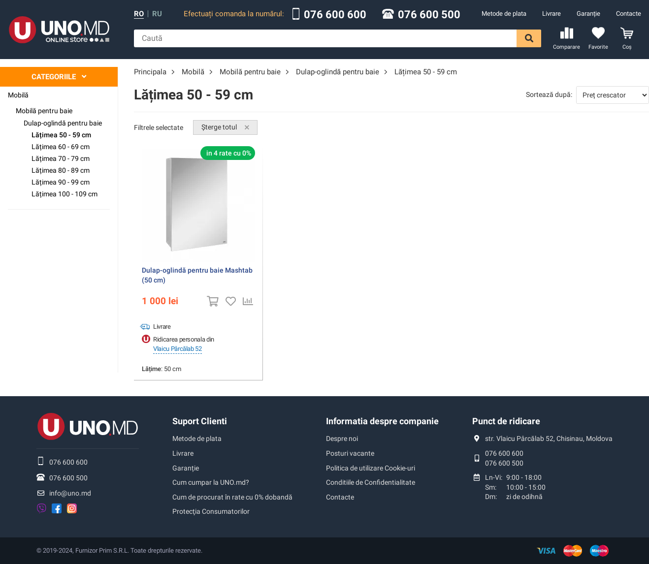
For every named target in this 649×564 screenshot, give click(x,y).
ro (139, 14)
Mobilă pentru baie (44, 111)
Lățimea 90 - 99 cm (61, 182)
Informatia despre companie (382, 421)
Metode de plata (504, 13)
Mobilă (18, 95)
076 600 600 (335, 14)
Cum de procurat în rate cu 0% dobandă (232, 497)
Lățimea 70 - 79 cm (61, 158)
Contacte (628, 13)
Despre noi (342, 438)
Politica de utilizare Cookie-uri (370, 468)
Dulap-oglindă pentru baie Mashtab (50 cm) (197, 275)
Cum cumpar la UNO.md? (210, 482)
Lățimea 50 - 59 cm (61, 135)
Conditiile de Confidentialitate (370, 482)
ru (157, 14)
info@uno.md (70, 493)
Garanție (588, 13)
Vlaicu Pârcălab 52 (177, 348)
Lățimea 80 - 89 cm (61, 170)
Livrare (551, 13)
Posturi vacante (350, 453)
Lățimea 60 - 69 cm (61, 147)
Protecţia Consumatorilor (211, 511)
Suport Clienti (199, 421)
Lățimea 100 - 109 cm (64, 194)
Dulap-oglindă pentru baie (63, 123)
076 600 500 (429, 14)
